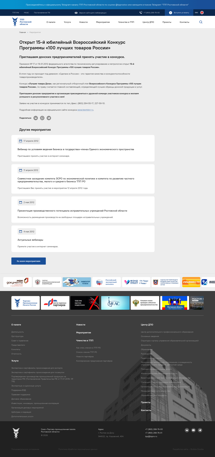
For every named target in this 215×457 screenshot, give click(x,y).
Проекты (166, 22)
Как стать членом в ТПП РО (88, 348)
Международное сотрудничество (155, 391)
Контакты (184, 22)
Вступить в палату (181, 12)
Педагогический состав (151, 358)
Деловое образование (21, 399)
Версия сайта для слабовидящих (93, 13)
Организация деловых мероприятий (27, 407)
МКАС (26, 12)
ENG (196, 13)
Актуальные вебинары (30, 239)
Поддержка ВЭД (18, 390)
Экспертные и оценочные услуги (26, 386)
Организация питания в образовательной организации (165, 386)
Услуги (67, 22)
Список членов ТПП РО (86, 352)
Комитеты (15, 349)
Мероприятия (103, 22)
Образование (147, 349)
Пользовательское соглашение (25, 449)
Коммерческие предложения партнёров (94, 361)
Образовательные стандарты (154, 395)
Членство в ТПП (126, 22)
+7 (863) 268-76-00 (152, 12)
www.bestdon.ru (85, 109)
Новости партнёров (85, 356)
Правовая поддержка (20, 394)
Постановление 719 (42, 12)
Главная (22, 32)
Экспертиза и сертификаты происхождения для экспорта (36, 368)
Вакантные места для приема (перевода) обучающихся (165, 378)
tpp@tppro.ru (151, 436)
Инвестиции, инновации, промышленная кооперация (35, 403)
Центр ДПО (148, 22)
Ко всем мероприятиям (28, 261)
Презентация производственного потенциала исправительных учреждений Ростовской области (72, 210)
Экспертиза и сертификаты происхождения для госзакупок (37, 372)
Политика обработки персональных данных (77, 449)
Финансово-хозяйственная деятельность (159, 373)
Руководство (146, 354)
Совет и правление (19, 340)
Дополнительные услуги (22, 416)
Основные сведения (150, 336)
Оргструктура (17, 336)
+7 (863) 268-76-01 (153, 433)
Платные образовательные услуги (156, 369)
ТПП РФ (15, 12)
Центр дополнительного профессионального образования (167, 332)
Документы (146, 345)
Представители (18, 345)
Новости (83, 22)
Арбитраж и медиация (21, 412)
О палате (50, 22)
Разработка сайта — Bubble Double (188, 449)
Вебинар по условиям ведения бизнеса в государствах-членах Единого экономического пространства (76, 149)
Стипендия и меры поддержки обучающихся (161, 382)
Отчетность (16, 354)
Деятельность (17, 332)
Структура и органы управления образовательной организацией (170, 340)
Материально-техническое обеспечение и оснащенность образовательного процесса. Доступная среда (166, 363)
